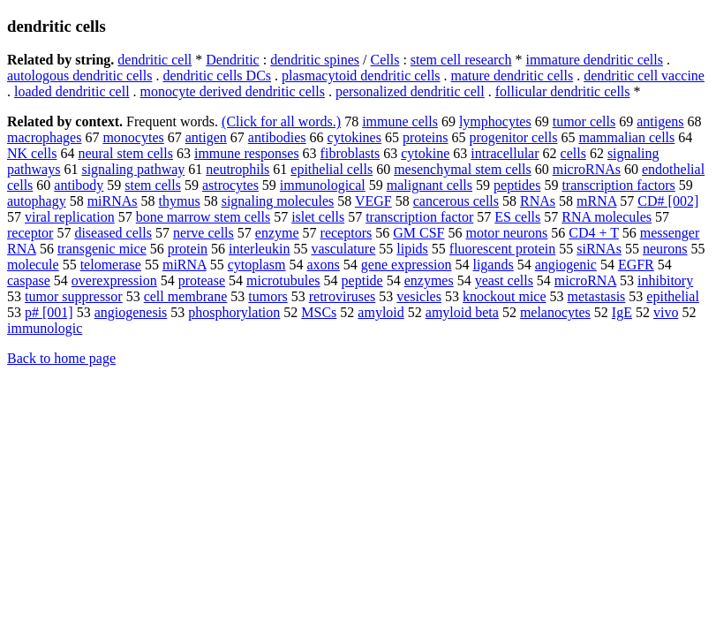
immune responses (246, 153)
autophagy (36, 200)
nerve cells (203, 232)
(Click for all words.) (281, 121)
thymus (179, 200)
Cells (385, 59)
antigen (206, 137)
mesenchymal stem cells (462, 169)
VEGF (373, 200)
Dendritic (232, 59)
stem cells (152, 185)
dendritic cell (154, 59)
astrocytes (230, 185)
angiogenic (566, 264)
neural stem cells (125, 153)
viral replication (70, 216)
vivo (665, 312)
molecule (33, 264)
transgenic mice (102, 248)
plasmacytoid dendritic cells (361, 75)
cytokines (354, 137)
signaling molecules (278, 200)
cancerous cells (456, 200)
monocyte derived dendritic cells (232, 91)
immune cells (400, 121)
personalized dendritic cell (410, 91)
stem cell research (461, 59)
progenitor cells (513, 137)
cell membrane (186, 296)
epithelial (672, 296)
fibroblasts (350, 153)
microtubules (283, 280)
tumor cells (584, 121)
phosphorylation (234, 312)
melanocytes (555, 312)
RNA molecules (606, 216)
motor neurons (506, 232)
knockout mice (504, 296)
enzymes (429, 280)
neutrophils (237, 169)
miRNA (184, 264)
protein (187, 248)
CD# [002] (667, 200)
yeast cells (504, 280)
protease (201, 280)
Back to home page (61, 358)
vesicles (418, 296)
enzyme (277, 232)
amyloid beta (462, 312)
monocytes (132, 137)
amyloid (380, 312)
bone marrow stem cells (203, 216)
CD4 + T (593, 232)
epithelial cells (331, 169)
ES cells (517, 216)
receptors (346, 232)
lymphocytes (495, 121)
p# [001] (49, 312)
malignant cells (429, 185)
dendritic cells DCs (216, 75)
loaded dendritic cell (72, 91)
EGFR (636, 264)
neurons (665, 248)
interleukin (259, 248)
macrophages (44, 137)
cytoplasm (257, 264)
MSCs (318, 312)
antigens (660, 121)
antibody (78, 185)
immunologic (44, 328)
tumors (267, 296)
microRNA (585, 280)
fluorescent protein (502, 248)
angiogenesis (131, 312)
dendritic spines (314, 59)
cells (573, 153)
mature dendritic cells (512, 75)
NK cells (32, 153)
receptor (30, 232)
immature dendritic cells (594, 59)
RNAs (537, 200)
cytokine (425, 153)
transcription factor (419, 216)
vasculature (343, 248)
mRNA (596, 200)
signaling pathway (133, 169)
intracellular (505, 153)
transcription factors (618, 185)
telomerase (110, 264)
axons (323, 264)
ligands (492, 264)
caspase (28, 280)
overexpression (114, 280)
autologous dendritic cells (79, 75)
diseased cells (113, 232)
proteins (425, 137)
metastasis (597, 296)
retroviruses (342, 296)
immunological (323, 185)
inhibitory (665, 280)
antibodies (277, 137)
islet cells (317, 216)
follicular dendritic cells (562, 91)
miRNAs (112, 200)
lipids (412, 248)
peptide (362, 280)
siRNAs (599, 248)
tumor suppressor (74, 296)
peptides (517, 185)
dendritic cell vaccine (644, 75)
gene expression (406, 264)
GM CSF (418, 232)
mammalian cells (626, 137)
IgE (622, 312)
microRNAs (587, 169)
